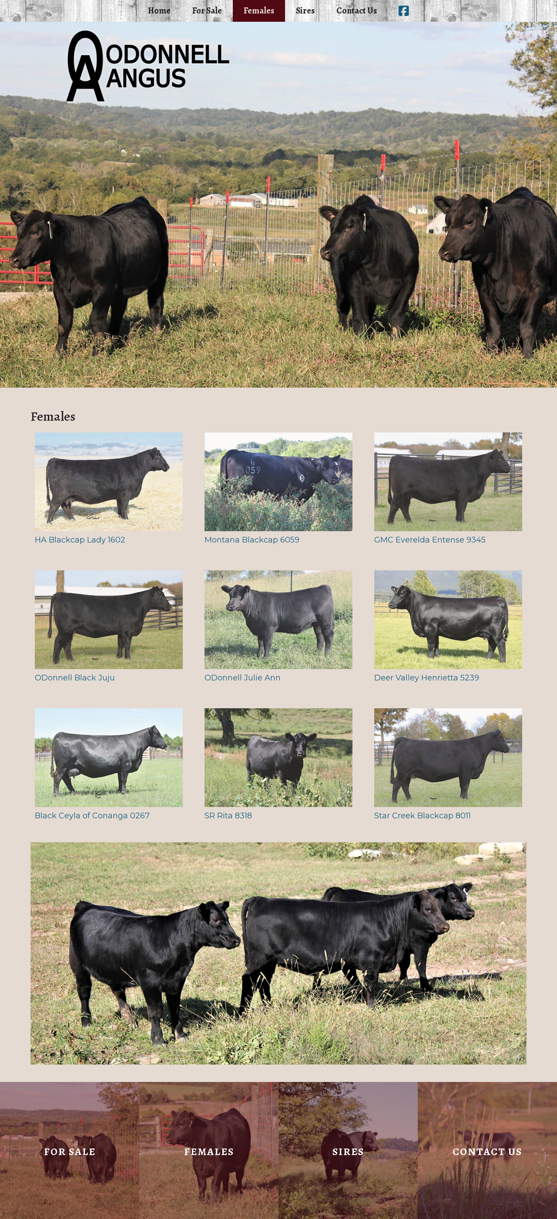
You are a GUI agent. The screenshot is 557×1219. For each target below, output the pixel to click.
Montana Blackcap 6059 (278, 488)
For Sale (207, 11)
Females (259, 11)
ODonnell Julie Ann (278, 626)
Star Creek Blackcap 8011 (448, 764)
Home (159, 11)
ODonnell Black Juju (109, 626)
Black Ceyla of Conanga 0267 (109, 764)
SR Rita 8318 (278, 764)
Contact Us (356, 11)
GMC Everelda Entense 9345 (448, 488)
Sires (305, 11)
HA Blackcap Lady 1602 (109, 488)
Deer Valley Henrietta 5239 (448, 626)
